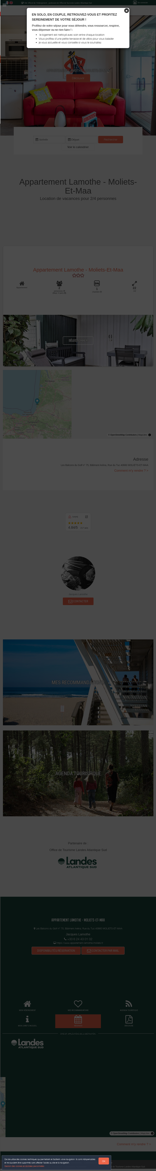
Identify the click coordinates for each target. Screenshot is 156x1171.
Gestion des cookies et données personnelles (26, 1165)
